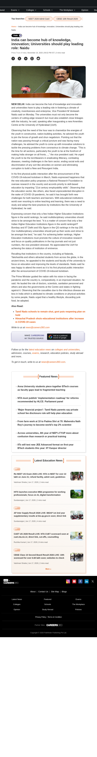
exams (35, 353)
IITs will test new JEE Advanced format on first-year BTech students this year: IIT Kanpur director (46, 446)
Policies (78, 609)
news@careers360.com (37, 327)
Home (13, 27)
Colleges (31, 10)
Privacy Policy (40, 617)
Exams (15, 10)
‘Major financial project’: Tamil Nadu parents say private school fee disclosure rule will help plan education (48, 411)
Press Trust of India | (19, 53)
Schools (48, 10)
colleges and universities (67, 349)
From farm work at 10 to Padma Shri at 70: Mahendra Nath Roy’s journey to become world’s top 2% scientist (49, 423)
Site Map (55, 591)
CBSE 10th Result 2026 (67, 19)
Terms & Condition (54, 617)
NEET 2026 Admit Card (38, 19)
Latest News (17, 599)
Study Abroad (47, 609)
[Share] (13, 58)
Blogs (64, 591)
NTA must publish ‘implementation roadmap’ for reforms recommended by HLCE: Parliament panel (48, 400)
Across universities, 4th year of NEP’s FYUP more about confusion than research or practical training (48, 435)
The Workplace (68, 10)
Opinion (84, 10)
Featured (47, 599)
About (32, 591)
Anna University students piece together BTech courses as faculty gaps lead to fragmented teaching (48, 388)
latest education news (40, 349)
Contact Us (43, 591)
